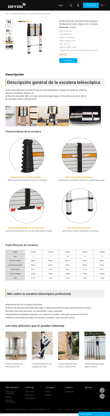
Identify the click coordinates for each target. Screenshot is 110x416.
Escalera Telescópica (19, 13)
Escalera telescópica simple (39, 13)
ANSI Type (29, 395)
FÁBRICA (8, 397)
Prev (7, 51)
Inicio (7, 13)
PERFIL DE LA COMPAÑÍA (10, 393)
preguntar (91, 5)
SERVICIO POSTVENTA (10, 401)
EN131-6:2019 (30, 392)
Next (11, 51)
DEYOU (102, 390)
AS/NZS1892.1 (30, 398)
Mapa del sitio (97, 409)
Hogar (60, 5)
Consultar (68, 60)
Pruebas (48, 392)
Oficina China (69, 392)
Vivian (102, 396)
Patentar (48, 395)
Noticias (86, 409)
